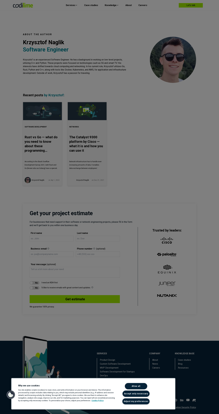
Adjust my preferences (136, 401)
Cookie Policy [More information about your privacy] (97, 400)
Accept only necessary (136, 394)
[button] (10, 394)
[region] (93, 394)
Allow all (136, 386)
